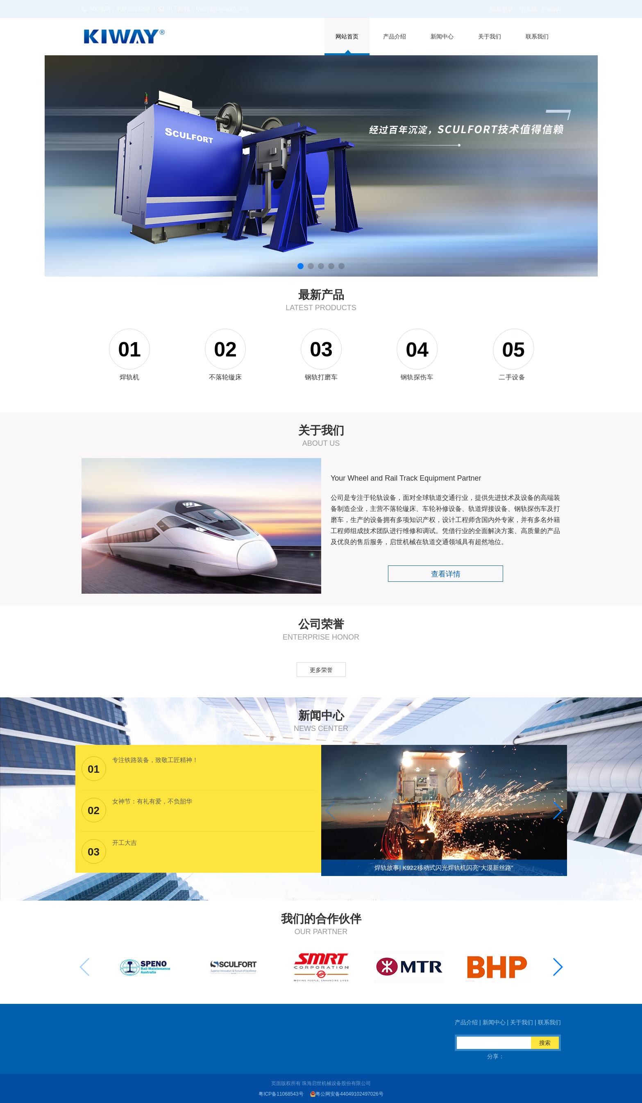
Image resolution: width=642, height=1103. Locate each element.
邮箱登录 (501, 9)
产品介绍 (394, 36)
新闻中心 (442, 36)
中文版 (528, 9)
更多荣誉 (321, 670)
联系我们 (537, 36)
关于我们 (489, 36)
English (551, 9)
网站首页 (347, 36)
